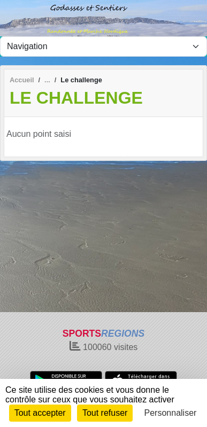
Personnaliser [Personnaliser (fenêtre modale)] (170, 412)
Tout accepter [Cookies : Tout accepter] (40, 412)
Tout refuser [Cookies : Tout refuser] (104, 412)
